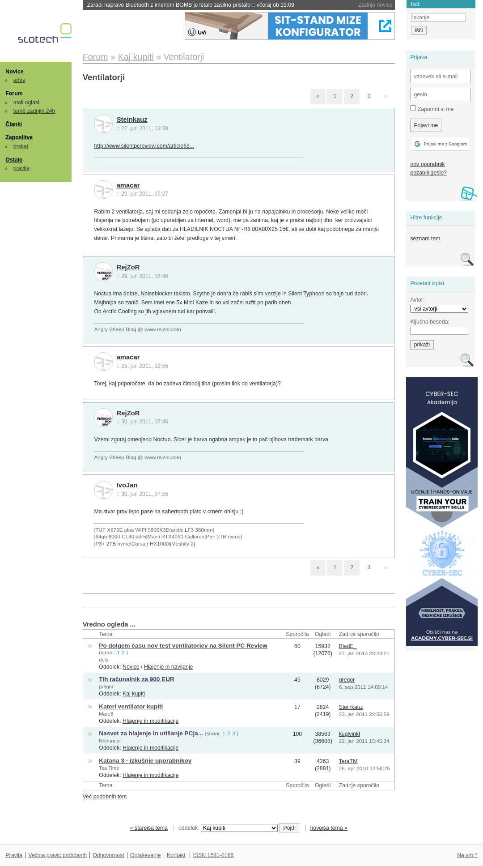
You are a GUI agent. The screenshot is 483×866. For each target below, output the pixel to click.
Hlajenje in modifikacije (150, 721)
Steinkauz (132, 119)
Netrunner (110, 740)
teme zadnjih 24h (34, 111)
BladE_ (348, 646)
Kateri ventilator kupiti (131, 706)
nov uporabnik (427, 164)
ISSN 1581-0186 (213, 855)
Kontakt (176, 855)
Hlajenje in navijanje (168, 667)
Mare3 (106, 714)
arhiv (19, 80)
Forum (13, 93)
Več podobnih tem (105, 796)
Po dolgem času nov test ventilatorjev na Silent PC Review (183, 645)
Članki (13, 124)
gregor (106, 686)
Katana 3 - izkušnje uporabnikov (145, 760)
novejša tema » (328, 828)
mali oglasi (26, 102)
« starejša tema (149, 828)
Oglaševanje (145, 855)
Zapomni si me (431, 108)
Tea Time (109, 768)
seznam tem (425, 238)
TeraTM (348, 761)
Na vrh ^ (467, 855)
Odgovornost (108, 855)
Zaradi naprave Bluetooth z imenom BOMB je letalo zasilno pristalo (190, 5)
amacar (128, 185)
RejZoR (128, 267)
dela (103, 659)
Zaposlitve (19, 137)
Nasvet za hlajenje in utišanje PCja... (151, 733)
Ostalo (13, 160)
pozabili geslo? (428, 173)
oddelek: (228, 828)
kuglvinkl (349, 734)
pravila (21, 168)
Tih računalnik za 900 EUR (136, 679)
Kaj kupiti (134, 694)
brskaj (20, 146)
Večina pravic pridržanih (57, 855)
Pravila (13, 855)
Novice (14, 71)
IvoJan (127, 485)
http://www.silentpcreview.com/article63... (144, 146)
